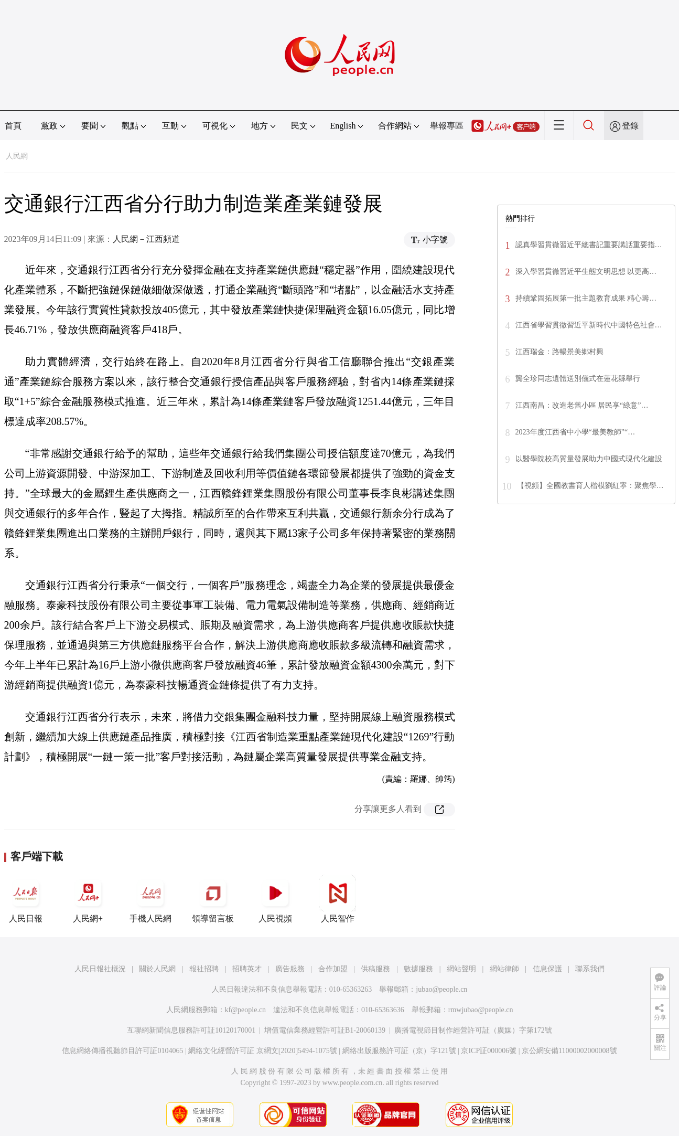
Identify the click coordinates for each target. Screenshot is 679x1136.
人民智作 (337, 899)
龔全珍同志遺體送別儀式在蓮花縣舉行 (577, 379)
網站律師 (504, 969)
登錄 (630, 125)
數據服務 (418, 969)
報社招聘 (204, 969)
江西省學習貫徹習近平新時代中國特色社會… (588, 325)
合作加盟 (333, 969)
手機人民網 (150, 899)
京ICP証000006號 (488, 1051)
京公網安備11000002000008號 (569, 1051)
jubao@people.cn (441, 989)
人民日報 (25, 899)
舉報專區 (447, 125)
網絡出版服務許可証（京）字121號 (399, 1051)
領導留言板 (213, 899)
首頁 (13, 125)
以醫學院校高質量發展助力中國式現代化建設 (588, 459)
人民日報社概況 (100, 969)
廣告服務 (290, 969)
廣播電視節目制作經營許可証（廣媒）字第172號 (473, 1030)
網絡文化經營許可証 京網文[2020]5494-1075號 (262, 1051)
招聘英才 (247, 969)
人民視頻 (275, 899)
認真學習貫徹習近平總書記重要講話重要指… (588, 245)
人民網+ (88, 899)
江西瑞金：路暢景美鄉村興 (559, 352)
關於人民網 (157, 969)
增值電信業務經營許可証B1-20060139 (324, 1030)
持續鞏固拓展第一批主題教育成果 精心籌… (586, 298)
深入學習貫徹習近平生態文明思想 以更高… (586, 271)
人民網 (17, 156)
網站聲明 (461, 969)
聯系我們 (590, 969)
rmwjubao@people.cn (480, 1010)
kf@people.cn (245, 1010)
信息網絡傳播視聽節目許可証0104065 (122, 1051)
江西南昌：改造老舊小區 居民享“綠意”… (582, 405)
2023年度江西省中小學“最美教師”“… (575, 432)
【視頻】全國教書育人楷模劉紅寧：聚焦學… (590, 486)
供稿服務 (375, 969)
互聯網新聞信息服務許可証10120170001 (191, 1030)
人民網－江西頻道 (146, 239)
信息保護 (547, 969)
